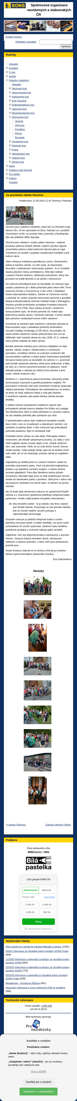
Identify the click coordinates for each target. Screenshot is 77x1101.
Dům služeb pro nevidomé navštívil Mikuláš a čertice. (34, 946)
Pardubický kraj (20, 141)
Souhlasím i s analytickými (38, 1091)
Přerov (18, 133)
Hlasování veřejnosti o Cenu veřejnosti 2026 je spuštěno (35, 987)
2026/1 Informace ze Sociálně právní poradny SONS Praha (37, 951)
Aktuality (13, 64)
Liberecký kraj (19, 109)
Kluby (12, 166)
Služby (12, 76)
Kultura (12, 178)
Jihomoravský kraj (21, 92)
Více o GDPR (38, 1071)
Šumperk (19, 137)
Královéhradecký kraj (23, 104)
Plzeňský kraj (19, 145)
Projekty (13, 182)
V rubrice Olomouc (16, 824)
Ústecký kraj (18, 157)
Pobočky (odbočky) (19, 80)
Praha (15, 149)
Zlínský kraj (18, 162)
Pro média (14, 174)
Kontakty (13, 68)
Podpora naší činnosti (20, 170)
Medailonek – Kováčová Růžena (23, 983)
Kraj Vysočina (19, 100)
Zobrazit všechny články (58, 824)
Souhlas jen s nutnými (38, 1081)
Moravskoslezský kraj (23, 113)
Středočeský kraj (20, 153)
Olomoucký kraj (20, 117)
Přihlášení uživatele (25, 41)
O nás (12, 72)
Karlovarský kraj (20, 96)
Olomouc (19, 125)
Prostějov (20, 129)
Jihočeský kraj (19, 88)
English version (14, 36)
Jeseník (19, 121)
